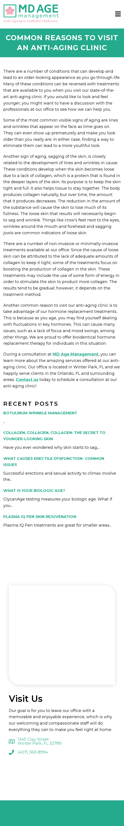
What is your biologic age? (34, 490)
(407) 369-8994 (33, 752)
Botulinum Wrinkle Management (40, 413)
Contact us (27, 379)
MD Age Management (75, 354)
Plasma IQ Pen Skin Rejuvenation (39, 516)
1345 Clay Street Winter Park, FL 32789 (39, 741)
